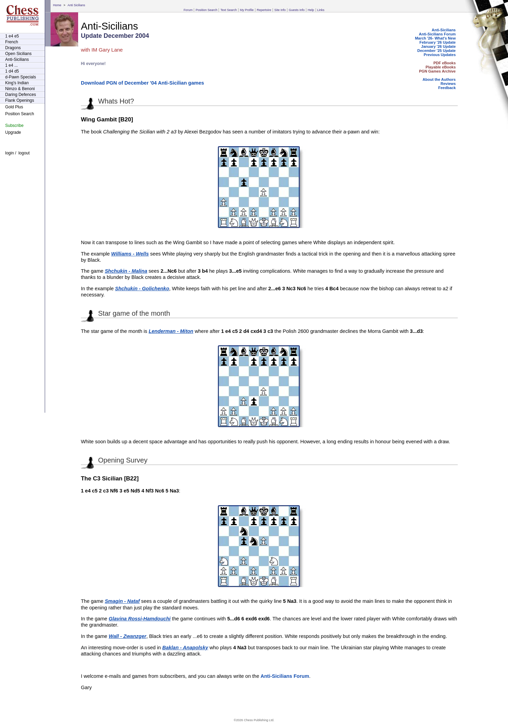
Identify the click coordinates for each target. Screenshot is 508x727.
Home (57, 5)
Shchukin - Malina (126, 271)
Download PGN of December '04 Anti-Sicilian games (142, 83)
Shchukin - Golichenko (142, 288)
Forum (187, 10)
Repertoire (264, 10)
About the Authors (439, 79)
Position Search (206, 10)
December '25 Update (436, 50)
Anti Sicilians (76, 5)
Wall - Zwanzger (127, 636)
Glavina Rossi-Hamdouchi (140, 618)
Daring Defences (20, 94)
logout (24, 153)
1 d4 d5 (12, 71)
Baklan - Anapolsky (185, 647)
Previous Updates (440, 55)
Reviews (448, 84)
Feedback (447, 88)
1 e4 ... (11, 65)
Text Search (228, 10)
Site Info (280, 10)
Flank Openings (19, 100)
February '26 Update (438, 42)
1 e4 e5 (12, 36)
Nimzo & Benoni (20, 88)
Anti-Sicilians (17, 59)
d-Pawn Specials (20, 77)
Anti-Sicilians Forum (437, 34)
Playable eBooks (441, 67)
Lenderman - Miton (171, 331)
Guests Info (297, 10)
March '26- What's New (435, 38)
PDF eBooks (444, 63)
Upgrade (13, 132)
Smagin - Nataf (122, 601)
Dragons (13, 47)
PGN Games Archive (437, 71)
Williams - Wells (130, 254)
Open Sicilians (18, 53)
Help (311, 10)
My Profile (247, 10)
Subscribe (14, 125)
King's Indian (17, 82)
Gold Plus (14, 107)
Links (321, 10)
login (9, 153)
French (11, 42)
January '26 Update (438, 46)
